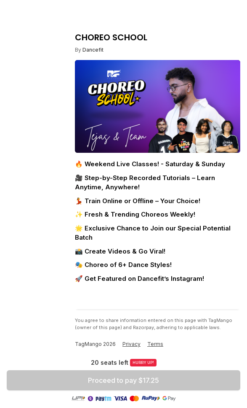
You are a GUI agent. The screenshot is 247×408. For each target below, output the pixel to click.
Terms (155, 344)
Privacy (131, 344)
